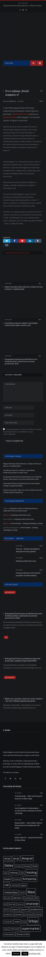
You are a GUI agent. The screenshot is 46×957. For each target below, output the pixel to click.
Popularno (9, 544)
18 (41, 564)
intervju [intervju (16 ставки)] (14, 878)
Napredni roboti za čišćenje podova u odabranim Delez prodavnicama (20, 515)
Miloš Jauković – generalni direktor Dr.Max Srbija (29, 844)
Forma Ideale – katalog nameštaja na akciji (27, 529)
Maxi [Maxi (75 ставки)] (31, 898)
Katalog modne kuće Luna (21, 521)
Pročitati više (34, 953)
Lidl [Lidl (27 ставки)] (6, 891)
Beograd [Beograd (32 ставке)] (27, 864)
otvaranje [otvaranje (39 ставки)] (32, 910)
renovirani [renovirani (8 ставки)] (8, 928)
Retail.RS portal (9, 123)
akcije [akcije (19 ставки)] (16, 864)
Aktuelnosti (9, 598)
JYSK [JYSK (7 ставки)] (22, 879)
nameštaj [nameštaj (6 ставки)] (28, 904)
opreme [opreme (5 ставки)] (20, 910)
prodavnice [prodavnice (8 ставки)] (8, 921)
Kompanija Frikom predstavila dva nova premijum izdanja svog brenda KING (21, 490)
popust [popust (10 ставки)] (15, 915)
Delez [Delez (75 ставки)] (8, 871)
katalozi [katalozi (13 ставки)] (8, 885)
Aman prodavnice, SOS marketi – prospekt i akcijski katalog (29, 580)
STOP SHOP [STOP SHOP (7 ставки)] (14, 935)
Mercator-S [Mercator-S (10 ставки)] (18, 904)
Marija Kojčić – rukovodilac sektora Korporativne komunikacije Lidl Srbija (28, 831)
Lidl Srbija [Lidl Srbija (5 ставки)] (14, 891)
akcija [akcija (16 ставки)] (7, 864)
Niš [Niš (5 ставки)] (5, 910)
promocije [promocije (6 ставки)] (38, 921)
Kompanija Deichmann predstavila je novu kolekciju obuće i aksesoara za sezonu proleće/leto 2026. (21, 367)
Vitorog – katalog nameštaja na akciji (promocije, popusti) (28, 556)
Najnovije (19, 544)
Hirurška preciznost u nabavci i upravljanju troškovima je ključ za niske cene (21, 330)
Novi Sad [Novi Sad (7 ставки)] (12, 910)
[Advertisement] (23, 50)
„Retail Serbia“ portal (20, 120)
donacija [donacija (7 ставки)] (27, 872)
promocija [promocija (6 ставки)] (28, 921)
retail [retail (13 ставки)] (17, 927)
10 (41, 576)
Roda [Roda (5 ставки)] (24, 928)
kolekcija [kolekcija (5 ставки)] (17, 885)
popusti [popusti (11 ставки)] (24, 915)
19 (41, 552)
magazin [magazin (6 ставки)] (23, 891)
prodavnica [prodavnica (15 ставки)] (36, 915)
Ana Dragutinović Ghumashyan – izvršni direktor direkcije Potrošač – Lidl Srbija (29, 816)
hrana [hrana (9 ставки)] (35, 872)
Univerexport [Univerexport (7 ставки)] (9, 940)
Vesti (41, 107)
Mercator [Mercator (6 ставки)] (7, 904)
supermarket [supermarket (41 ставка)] (30, 935)
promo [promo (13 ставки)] (18, 920)
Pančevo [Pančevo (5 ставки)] (6, 916)
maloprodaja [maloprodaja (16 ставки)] (10, 898)
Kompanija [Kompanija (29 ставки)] (29, 885)
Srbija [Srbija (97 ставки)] (33, 927)
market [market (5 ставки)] (22, 899)
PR (6, 643)
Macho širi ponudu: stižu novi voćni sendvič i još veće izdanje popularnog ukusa (22, 497)
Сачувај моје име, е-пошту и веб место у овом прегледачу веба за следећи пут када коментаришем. (22, 437)
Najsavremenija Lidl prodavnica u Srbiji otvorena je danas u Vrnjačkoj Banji (23, 6)
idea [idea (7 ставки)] (5, 879)
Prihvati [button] (16, 953)
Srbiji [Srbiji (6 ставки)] (6, 935)
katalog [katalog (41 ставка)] (32, 878)
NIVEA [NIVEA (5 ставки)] (36, 904)
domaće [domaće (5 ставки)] (18, 872)
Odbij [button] (25, 953)
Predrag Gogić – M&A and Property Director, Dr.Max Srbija (28, 803)
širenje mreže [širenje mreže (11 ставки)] (23, 940)
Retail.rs (12, 107)
